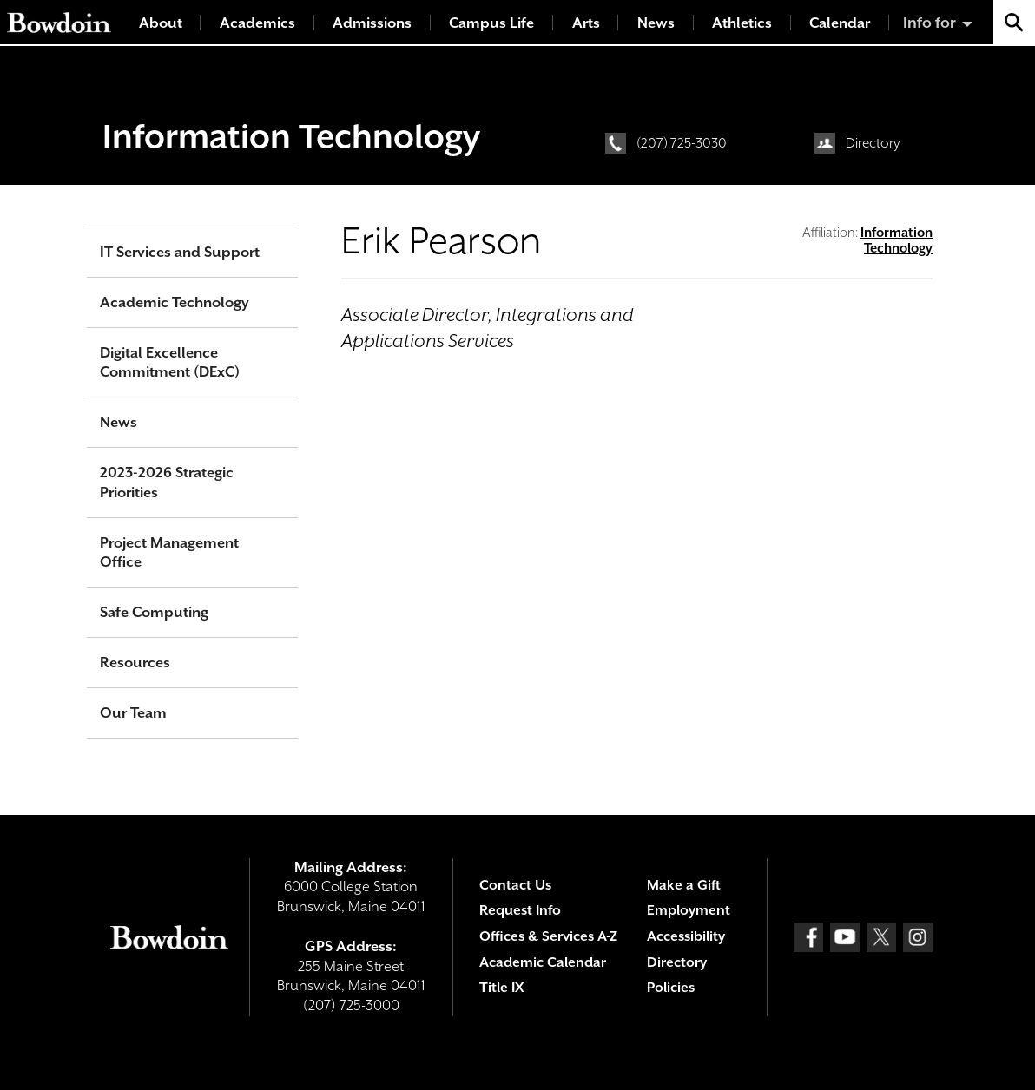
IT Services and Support (180, 252)
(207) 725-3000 (351, 1005)
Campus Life (491, 23)
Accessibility (686, 936)
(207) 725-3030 (681, 143)
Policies (671, 987)
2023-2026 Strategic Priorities (167, 482)
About (160, 23)
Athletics (742, 23)
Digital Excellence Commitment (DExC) (170, 363)
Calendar (839, 23)
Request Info (520, 910)
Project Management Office (169, 553)
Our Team (133, 713)
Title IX (501, 987)
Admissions (372, 23)
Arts (586, 23)
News (656, 23)
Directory (873, 143)
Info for (929, 22)
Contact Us (515, 885)
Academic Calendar (542, 962)
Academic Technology (174, 302)
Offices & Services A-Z (548, 936)
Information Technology (291, 136)
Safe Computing (154, 612)
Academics (257, 23)
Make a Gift (684, 885)
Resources (135, 662)
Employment (688, 910)
